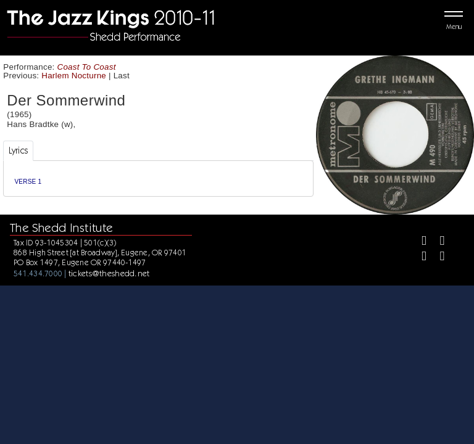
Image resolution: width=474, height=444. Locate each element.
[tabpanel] (158, 178)
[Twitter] (436, 242)
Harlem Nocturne (73, 75)
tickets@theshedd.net (109, 273)
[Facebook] (418, 242)
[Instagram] (418, 257)
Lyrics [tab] (18, 150)
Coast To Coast (86, 67)
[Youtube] (436, 257)
